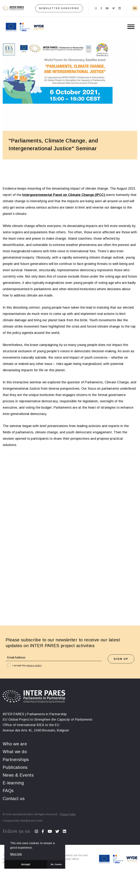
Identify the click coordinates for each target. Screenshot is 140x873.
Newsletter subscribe (59, 8)
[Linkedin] (119, 8)
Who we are (15, 743)
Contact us (14, 798)
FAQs (8, 790)
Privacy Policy (68, 814)
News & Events (18, 775)
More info (16, 854)
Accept (25, 864)
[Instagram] (96, 8)
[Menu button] (131, 27)
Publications (15, 767)
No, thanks (56, 864)
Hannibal (25, 820)
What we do (15, 751)
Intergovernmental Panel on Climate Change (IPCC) (63, 195)
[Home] (13, 8)
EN (134, 8)
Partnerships (16, 759)
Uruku (39, 820)
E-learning (13, 782)
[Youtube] (107, 8)
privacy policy (33, 665)
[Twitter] (113, 8)
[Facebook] (101, 8)
